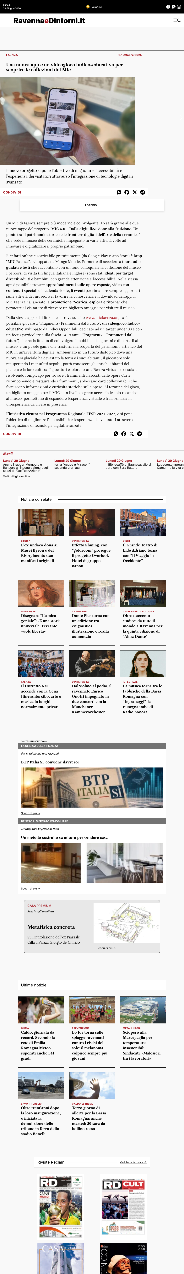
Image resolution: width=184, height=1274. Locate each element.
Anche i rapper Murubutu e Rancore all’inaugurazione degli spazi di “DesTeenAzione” (26, 467)
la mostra (79, 611)
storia (25, 540)
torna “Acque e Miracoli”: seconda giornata (72, 466)
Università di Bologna (138, 611)
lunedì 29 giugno (16, 461)
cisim (126, 540)
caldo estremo (83, 1103)
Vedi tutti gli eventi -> (16, 476)
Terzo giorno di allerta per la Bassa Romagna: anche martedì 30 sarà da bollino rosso (89, 1118)
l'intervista (80, 540)
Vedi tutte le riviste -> (133, 1162)
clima (25, 1028)
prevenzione (80, 1028)
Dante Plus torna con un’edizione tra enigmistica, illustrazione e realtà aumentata (91, 626)
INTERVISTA (28, 611)
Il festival (130, 681)
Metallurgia (132, 1028)
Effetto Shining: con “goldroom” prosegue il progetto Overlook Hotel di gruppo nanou (91, 555)
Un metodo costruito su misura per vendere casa (64, 838)
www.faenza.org (103, 317)
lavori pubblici (31, 1103)
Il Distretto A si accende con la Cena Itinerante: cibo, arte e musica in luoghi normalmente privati (41, 696)
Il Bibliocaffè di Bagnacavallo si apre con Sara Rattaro (128, 466)
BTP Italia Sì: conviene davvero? (50, 762)
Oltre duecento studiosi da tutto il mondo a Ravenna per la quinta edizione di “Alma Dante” (143, 626)
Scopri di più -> (30, 813)
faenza (26, 681)
